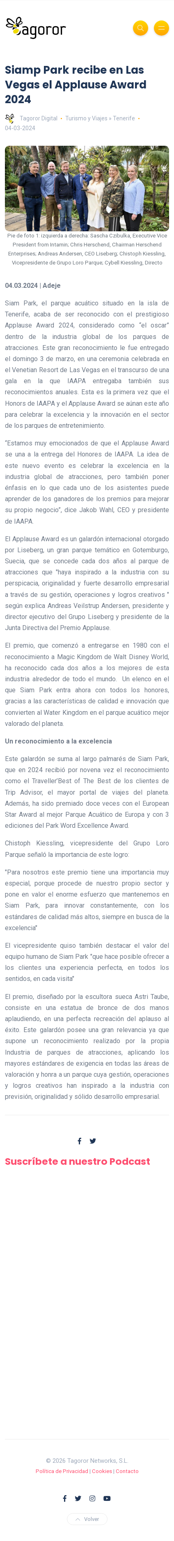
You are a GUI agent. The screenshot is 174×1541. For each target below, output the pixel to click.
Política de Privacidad (62, 1471)
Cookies (102, 1471)
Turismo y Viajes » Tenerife (100, 118)
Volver (87, 1519)
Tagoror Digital (31, 118)
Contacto (127, 1471)
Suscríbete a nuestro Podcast (77, 1161)
